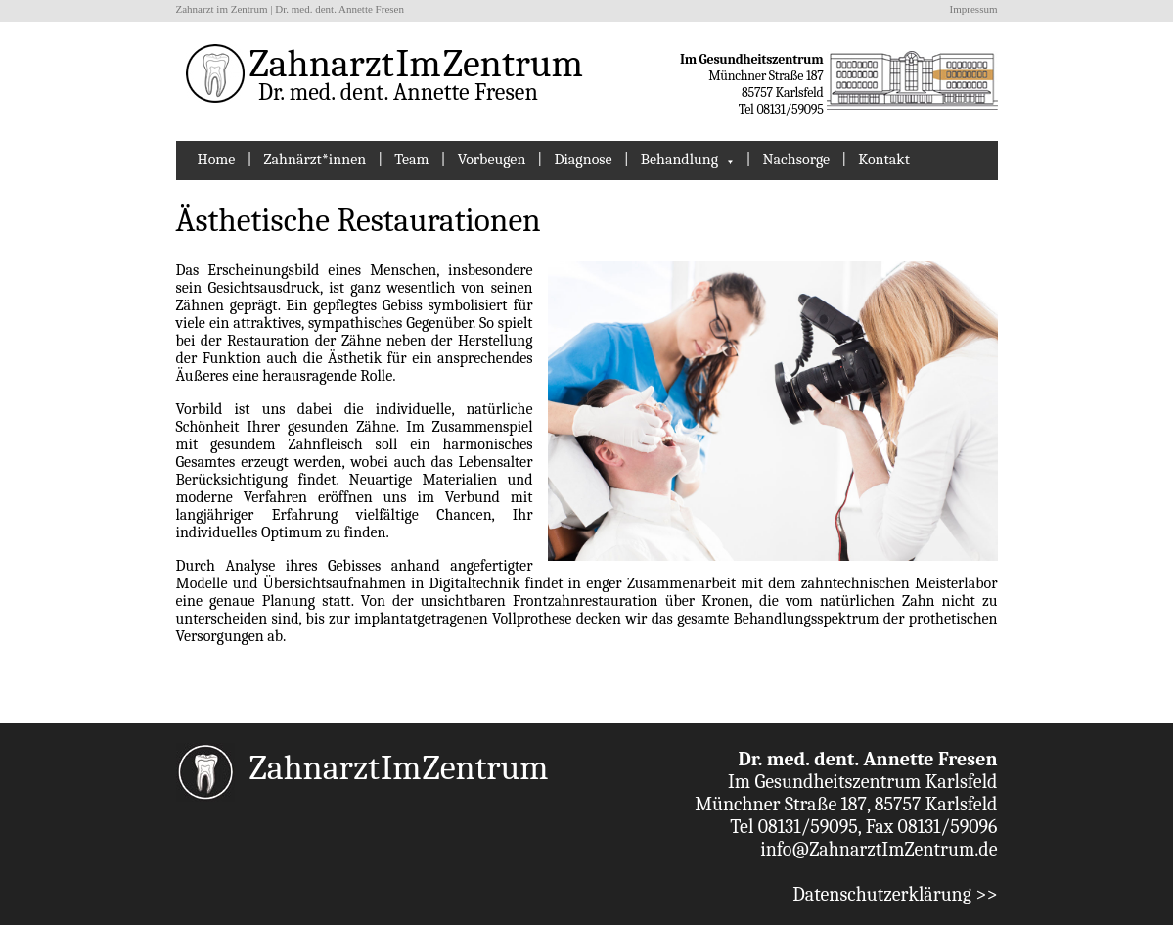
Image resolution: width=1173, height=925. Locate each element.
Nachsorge (797, 159)
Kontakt (884, 159)
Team (411, 159)
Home (217, 159)
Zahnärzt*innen (314, 159)
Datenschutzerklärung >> (894, 894)
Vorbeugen (492, 159)
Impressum (974, 9)
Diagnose (582, 159)
